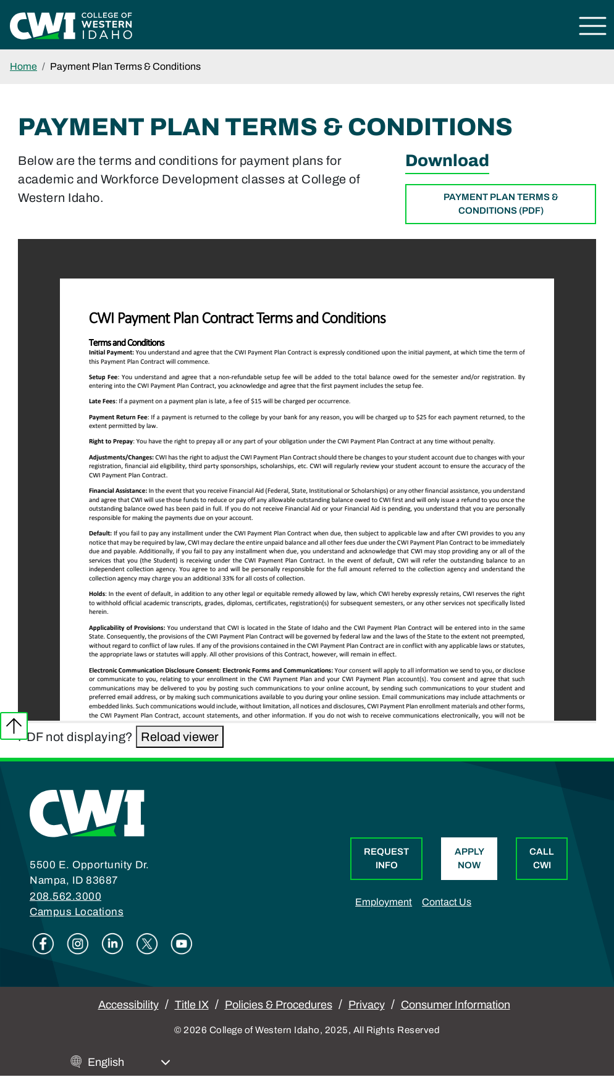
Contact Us (446, 902)
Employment (383, 902)
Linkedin (112, 943)
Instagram (77, 943)
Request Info (386, 859)
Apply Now (469, 859)
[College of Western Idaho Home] (71, 24)
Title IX (192, 1005)
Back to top (14, 726)
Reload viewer (180, 737)
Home (23, 66)
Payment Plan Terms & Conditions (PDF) (501, 204)
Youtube (181, 943)
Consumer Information (455, 1005)
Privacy (366, 1005)
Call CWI (541, 859)
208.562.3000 (65, 896)
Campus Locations (77, 912)
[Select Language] (129, 1062)
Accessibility (128, 1005)
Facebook (43, 943)
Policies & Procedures (278, 1005)
